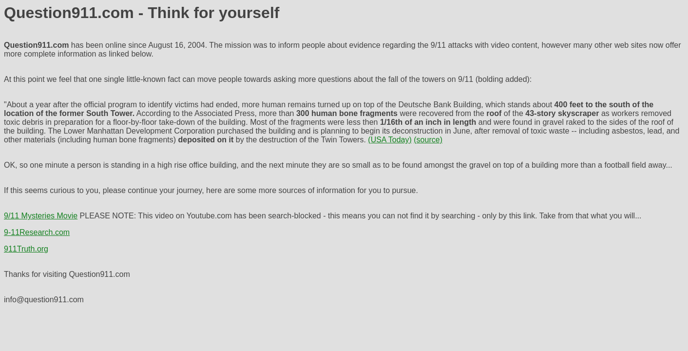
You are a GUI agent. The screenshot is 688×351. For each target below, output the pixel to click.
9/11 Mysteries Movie (40, 216)
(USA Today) (390, 140)
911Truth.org (26, 249)
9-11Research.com (37, 232)
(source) (428, 140)
